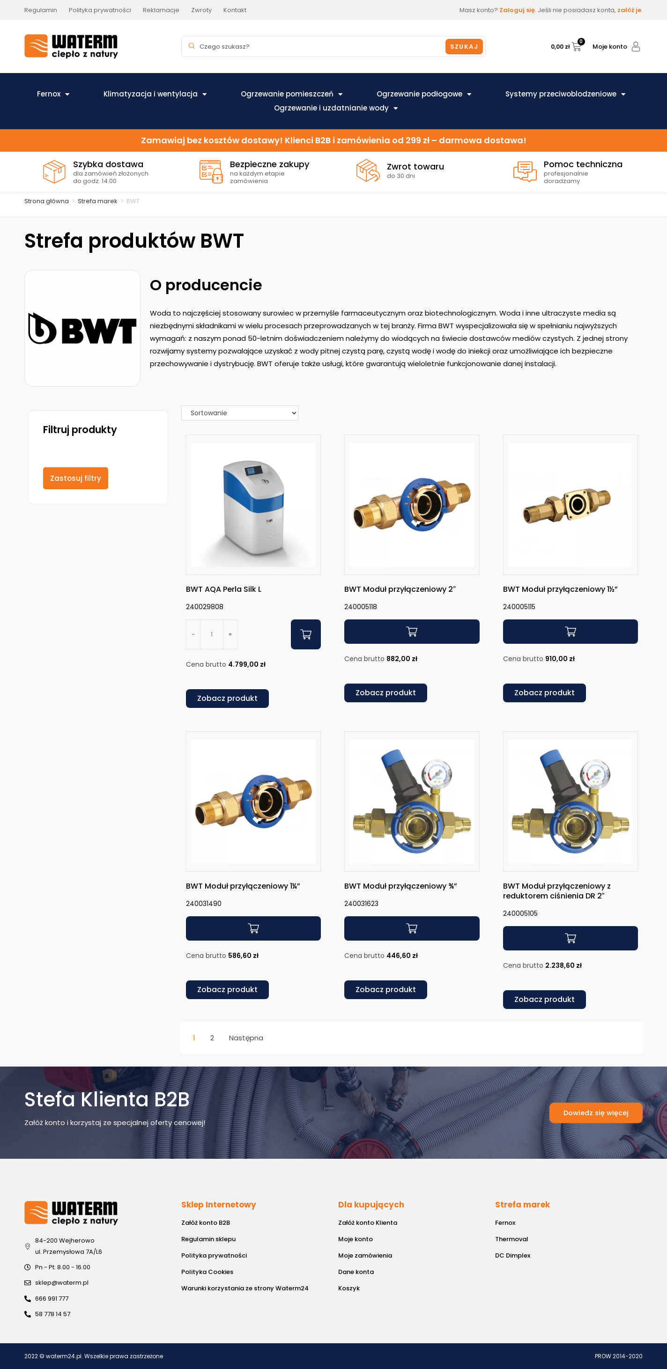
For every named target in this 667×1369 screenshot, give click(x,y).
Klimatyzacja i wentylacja (155, 94)
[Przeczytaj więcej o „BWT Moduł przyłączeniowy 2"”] (411, 631)
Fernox (53, 94)
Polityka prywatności (214, 1255)
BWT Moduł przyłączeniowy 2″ (400, 589)
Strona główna (46, 201)
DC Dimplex (512, 1255)
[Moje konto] (636, 47)
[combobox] (314, 46)
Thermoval (511, 1239)
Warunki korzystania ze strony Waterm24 (245, 1288)
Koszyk (349, 1288)
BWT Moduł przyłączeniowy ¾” (400, 886)
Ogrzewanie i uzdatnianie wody (336, 108)
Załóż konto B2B (205, 1222)
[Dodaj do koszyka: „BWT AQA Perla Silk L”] (306, 634)
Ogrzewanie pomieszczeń (291, 94)
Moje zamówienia (365, 1255)
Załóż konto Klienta (367, 1222)
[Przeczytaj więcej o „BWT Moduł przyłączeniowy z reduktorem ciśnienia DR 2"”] (570, 938)
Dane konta (356, 1271)
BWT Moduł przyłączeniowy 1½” (560, 589)
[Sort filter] (239, 412)
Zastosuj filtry (75, 478)
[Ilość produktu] (211, 634)
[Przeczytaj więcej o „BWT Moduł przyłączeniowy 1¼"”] (253, 928)
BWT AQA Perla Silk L (223, 589)
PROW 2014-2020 (619, 1356)
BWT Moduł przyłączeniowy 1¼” (243, 886)
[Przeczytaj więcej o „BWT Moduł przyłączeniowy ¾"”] (411, 928)
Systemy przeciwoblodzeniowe (565, 94)
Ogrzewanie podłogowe (424, 94)
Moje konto (610, 46)
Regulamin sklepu (208, 1239)
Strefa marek (98, 201)
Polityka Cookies (207, 1271)
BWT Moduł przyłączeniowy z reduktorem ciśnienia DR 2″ (557, 891)
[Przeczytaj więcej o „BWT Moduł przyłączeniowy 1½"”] (570, 631)
